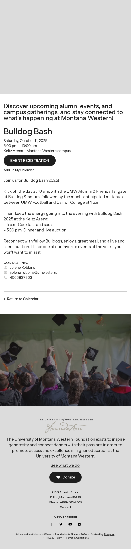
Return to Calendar (22, 299)
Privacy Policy (54, 537)
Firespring (109, 534)
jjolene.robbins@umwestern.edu (36, 272)
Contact (65, 507)
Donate (65, 477)
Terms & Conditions (77, 537)
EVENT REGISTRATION (29, 160)
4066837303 (21, 277)
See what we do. (65, 465)
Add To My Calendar (19, 170)
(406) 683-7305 (71, 502)
